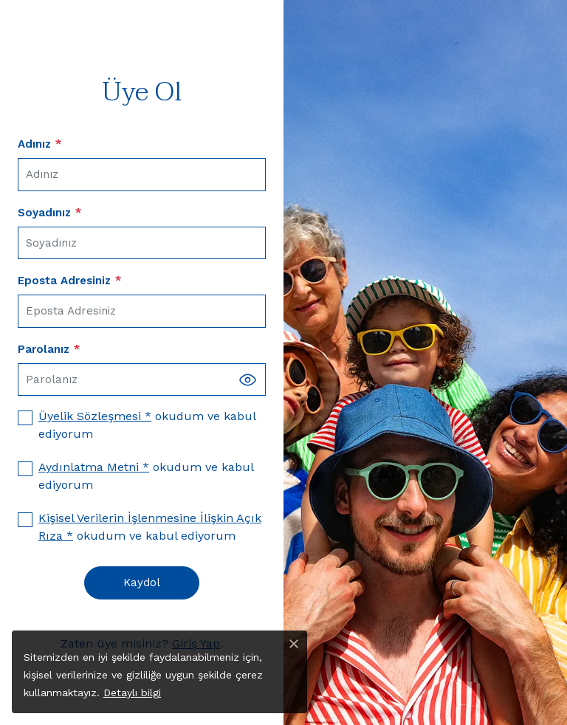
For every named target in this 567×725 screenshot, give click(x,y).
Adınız (40, 144)
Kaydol (141, 582)
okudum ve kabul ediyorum (146, 425)
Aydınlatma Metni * (93, 467)
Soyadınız (50, 212)
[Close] (294, 643)
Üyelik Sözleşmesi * (94, 416)
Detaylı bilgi (132, 692)
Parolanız (49, 349)
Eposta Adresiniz (70, 280)
